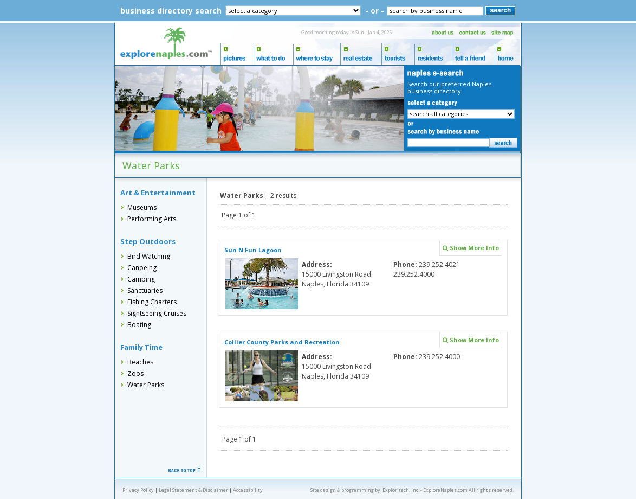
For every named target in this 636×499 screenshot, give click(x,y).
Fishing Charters (152, 301)
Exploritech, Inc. (400, 490)
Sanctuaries (145, 290)
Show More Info (471, 248)
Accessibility (248, 490)
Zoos (135, 373)
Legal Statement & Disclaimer (193, 490)
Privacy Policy (138, 490)
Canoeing (142, 267)
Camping (141, 279)
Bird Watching (148, 256)
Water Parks (145, 384)
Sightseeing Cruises (156, 313)
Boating (139, 324)
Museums (142, 207)
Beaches (140, 362)
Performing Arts (151, 218)
